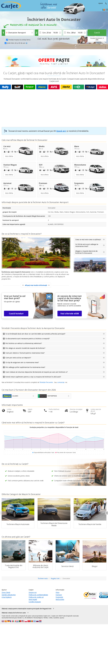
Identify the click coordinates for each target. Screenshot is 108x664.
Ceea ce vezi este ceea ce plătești (88, 239)
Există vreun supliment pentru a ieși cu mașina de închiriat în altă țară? (33, 377)
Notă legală (33, 599)
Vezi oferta (9, 156)
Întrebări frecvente (46, 382)
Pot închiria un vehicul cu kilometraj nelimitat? (24, 343)
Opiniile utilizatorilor (9, 595)
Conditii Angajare (35, 602)
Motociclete (60, 599)
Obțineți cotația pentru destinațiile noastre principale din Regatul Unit (26, 609)
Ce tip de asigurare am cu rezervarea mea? (22, 362)
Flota (57, 592)
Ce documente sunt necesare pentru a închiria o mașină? (28, 338)
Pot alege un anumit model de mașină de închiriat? (25, 348)
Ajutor (100, 3)
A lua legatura (7, 597)
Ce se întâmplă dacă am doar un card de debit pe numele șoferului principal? (35, 334)
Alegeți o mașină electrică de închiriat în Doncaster (86, 252)
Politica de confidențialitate (38, 595)
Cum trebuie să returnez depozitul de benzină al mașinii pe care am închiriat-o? (37, 372)
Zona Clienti (6, 592)
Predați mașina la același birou (19, 40)
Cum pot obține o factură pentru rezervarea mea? (25, 353)
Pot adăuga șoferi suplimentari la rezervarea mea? (25, 367)
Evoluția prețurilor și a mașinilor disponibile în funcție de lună (54, 427)
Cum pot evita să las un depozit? (18, 358)
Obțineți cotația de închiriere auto (14, 613)
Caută (97, 32)
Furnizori (59, 595)
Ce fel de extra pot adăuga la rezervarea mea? (86, 245)
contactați (60, 382)
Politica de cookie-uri (36, 597)
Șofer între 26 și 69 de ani (17, 43)
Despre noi (33, 592)
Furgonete (59, 597)
